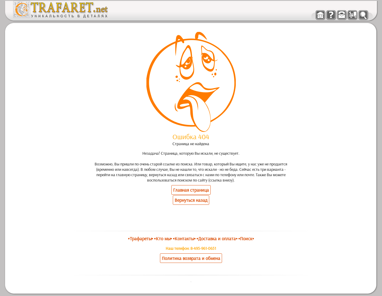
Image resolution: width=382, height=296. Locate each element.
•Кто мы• (163, 238)
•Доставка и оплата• (217, 238)
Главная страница (191, 190)
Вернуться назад (191, 200)
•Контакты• (184, 238)
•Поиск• (246, 238)
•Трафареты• (140, 238)
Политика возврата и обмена (191, 258)
